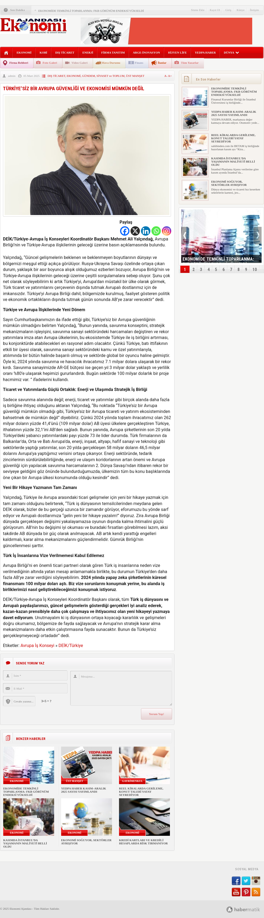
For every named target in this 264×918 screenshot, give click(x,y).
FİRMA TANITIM (113, 52)
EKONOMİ (24, 52)
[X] (135, 231)
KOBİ (43, 52)
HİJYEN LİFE (177, 52)
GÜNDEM (88, 75)
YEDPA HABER (205, 52)
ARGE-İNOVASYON (146, 52)
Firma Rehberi (18, 62)
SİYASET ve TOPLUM (110, 75)
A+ (170, 75)
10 (254, 269)
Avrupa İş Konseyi (37, 645)
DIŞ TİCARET (64, 52)
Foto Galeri (50, 62)
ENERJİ (87, 52)
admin (12, 75)
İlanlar (162, 62)
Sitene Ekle (197, 10)
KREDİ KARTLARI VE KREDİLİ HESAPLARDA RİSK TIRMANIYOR (143, 841)
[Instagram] (166, 231)
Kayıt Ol (215, 10)
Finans (139, 62)
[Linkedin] (145, 231)
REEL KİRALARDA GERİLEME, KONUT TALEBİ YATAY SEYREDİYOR (141, 791)
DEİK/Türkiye (70, 645)
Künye (240, 10)
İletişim (254, 10)
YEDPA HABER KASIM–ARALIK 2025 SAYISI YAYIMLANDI (83, 790)
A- (166, 75)
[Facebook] (124, 231)
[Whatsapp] (156, 231)
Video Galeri (80, 62)
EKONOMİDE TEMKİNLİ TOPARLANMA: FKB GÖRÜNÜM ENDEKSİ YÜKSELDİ (91, 10)
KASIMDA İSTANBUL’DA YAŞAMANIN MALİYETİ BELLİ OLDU (25, 843)
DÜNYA (231, 52)
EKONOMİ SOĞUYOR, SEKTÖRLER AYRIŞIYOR (229, 183)
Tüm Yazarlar (190, 62)
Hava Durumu (111, 62)
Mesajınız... (121, 688)
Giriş (228, 10)
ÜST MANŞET (135, 75)
